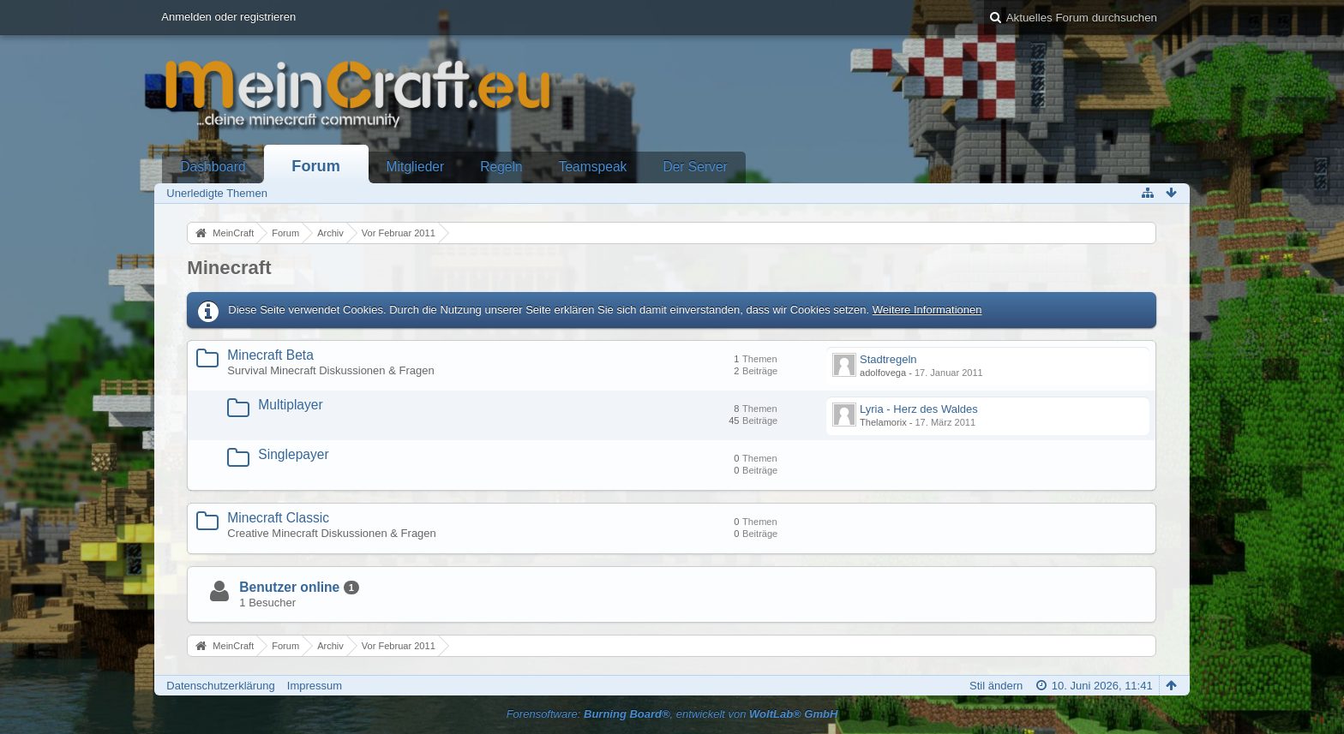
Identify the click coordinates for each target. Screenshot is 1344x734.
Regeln (501, 166)
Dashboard (212, 166)
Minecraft (229, 267)
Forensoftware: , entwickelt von (672, 713)
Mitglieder (416, 166)
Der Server (695, 166)
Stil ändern (996, 685)
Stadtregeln (888, 359)
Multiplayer (290, 404)
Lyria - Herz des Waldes (919, 409)
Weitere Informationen (927, 309)
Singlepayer (293, 454)
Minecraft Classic (278, 517)
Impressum (314, 685)
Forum (315, 166)
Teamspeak (593, 166)
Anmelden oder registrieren (228, 16)
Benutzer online (289, 587)
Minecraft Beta (270, 355)
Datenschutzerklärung (220, 685)
